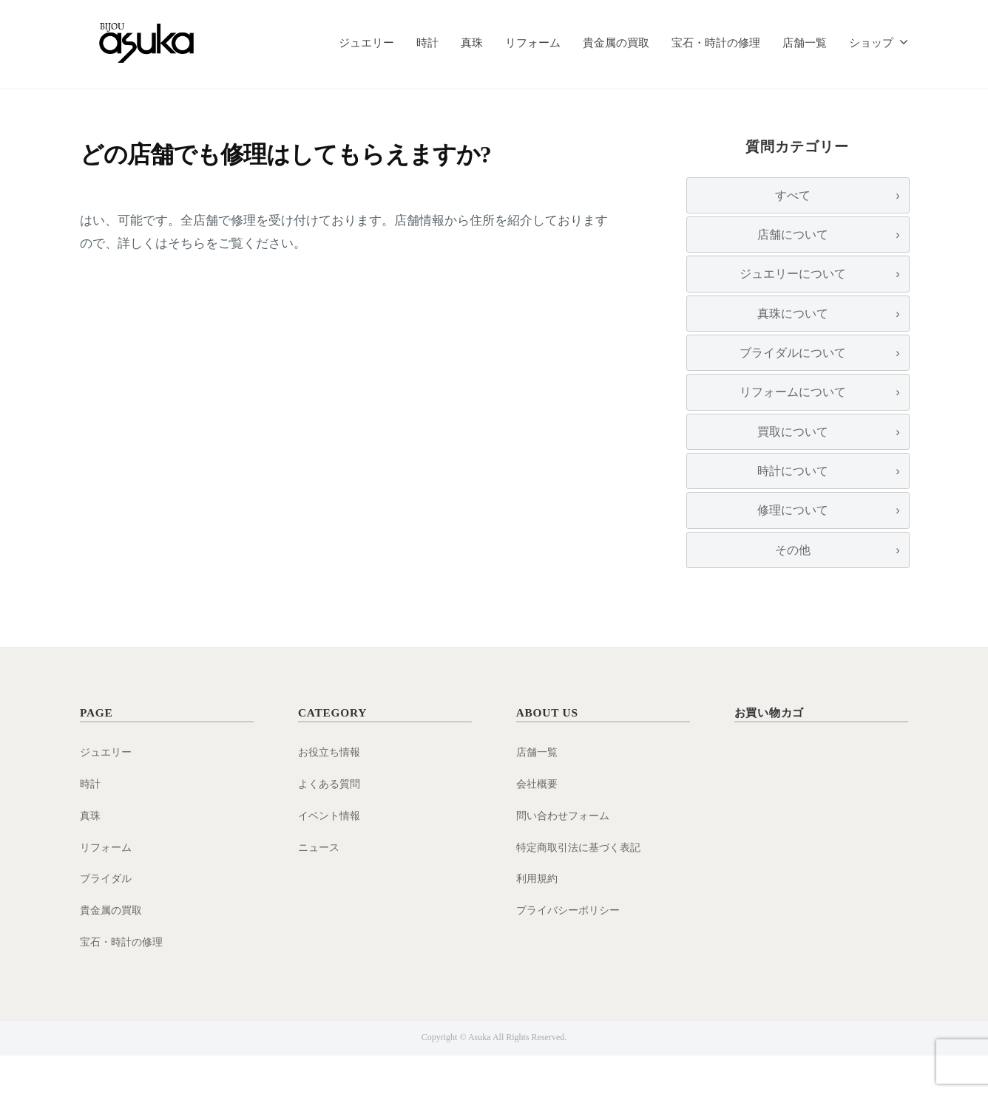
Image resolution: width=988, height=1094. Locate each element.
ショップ (871, 42)
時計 (427, 42)
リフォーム (533, 42)
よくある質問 (331, 822)
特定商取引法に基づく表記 (582, 885)
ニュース (320, 885)
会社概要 (538, 822)
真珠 (472, 42)
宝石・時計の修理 (715, 42)
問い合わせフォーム (566, 853)
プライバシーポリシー (571, 948)
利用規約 (538, 916)
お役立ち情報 (331, 790)
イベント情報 (331, 853)
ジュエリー (366, 42)
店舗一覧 (804, 42)
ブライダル (107, 916)
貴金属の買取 (616, 42)
